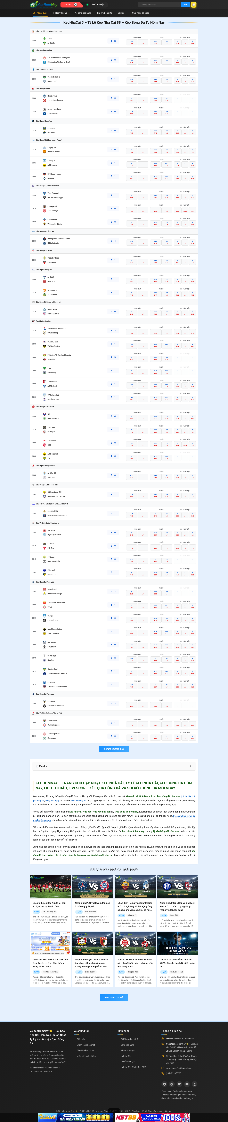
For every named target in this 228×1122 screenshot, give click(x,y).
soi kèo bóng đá (82, 800)
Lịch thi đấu (61, 13)
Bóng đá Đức (90, 972)
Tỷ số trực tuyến (128, 1061)
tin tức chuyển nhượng (44, 820)
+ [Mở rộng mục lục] (191, 766)
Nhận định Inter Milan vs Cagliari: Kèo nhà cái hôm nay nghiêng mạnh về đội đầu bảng (177, 906)
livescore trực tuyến (184, 816)
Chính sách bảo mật (86, 1045)
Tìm (182, 4)
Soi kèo (122, 13)
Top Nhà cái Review (50, 972)
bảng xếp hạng (54, 800)
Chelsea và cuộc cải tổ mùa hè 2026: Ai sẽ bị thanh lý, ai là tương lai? (177, 963)
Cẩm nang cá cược (141, 13)
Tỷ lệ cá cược (40, 13)
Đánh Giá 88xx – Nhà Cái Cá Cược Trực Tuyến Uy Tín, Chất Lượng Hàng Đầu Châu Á (50, 963)
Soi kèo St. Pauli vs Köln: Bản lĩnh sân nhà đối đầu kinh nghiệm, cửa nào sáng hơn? (135, 963)
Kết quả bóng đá (128, 1050)
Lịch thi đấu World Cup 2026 (133, 1067)
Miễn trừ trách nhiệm (86, 1056)
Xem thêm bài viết (114, 997)
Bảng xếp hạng (83, 13)
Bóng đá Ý (132, 915)
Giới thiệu (81, 1039)
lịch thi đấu (185, 796)
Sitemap (168, 1111)
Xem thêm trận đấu (114, 748)
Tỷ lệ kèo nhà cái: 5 (129, 1039)
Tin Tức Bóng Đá (104, 13)
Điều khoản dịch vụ (85, 1050)
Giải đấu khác (90, 912)
